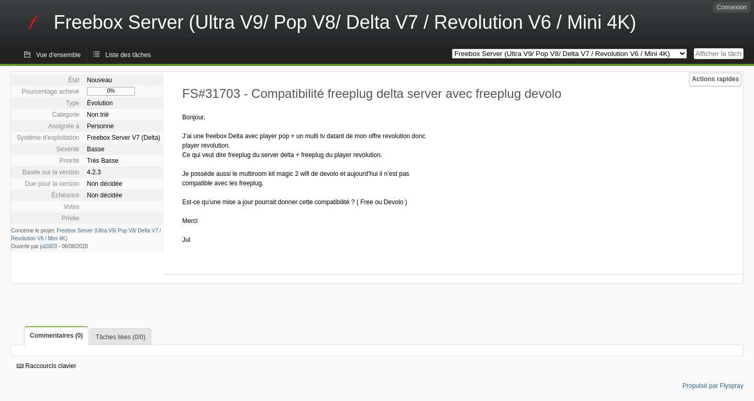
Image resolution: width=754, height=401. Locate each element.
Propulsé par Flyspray (713, 385)
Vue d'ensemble (58, 55)
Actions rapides (715, 79)
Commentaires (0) (56, 335)
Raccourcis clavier (46, 366)
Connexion (732, 7)
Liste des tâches (128, 55)
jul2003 (48, 246)
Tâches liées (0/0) (120, 337)
